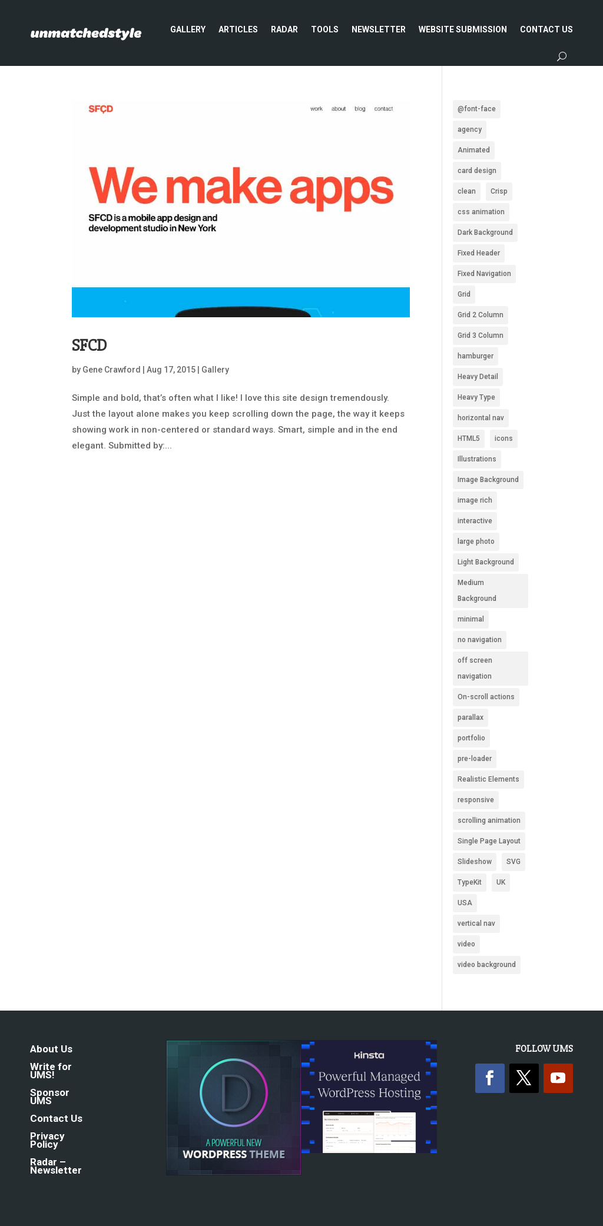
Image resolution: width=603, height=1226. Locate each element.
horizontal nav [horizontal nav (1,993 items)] (481, 418)
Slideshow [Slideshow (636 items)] (475, 862)
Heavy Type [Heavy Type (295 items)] (476, 397)
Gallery (188, 29)
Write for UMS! (51, 1071)
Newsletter (379, 29)
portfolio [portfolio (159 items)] (471, 738)
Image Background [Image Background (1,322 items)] (488, 480)
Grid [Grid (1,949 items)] (464, 294)
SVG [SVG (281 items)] (513, 862)
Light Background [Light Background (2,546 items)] (486, 562)
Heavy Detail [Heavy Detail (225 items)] (478, 377)
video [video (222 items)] (466, 944)
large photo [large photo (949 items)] (476, 541)
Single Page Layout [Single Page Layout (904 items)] (489, 841)
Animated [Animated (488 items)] (474, 150)
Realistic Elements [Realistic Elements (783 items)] (488, 779)
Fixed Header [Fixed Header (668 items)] (479, 253)
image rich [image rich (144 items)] (475, 500)
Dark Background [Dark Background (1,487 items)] (485, 232)
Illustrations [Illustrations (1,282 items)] (477, 459)
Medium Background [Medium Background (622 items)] (477, 591)
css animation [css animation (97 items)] (481, 212)
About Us (51, 1050)
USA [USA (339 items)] (465, 903)
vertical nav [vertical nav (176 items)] (476, 923)
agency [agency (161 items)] (470, 129)
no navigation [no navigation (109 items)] (480, 640)
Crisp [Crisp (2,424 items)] (499, 191)
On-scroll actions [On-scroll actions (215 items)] (486, 697)
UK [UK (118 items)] (500, 882)
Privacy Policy (47, 1141)
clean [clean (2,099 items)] (467, 191)
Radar (284, 29)
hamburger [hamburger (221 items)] (475, 356)
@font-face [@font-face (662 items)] (477, 109)
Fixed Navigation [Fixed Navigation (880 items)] (484, 274)
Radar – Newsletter (56, 1167)
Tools (325, 29)
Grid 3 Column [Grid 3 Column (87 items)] (480, 335)
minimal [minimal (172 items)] (471, 619)
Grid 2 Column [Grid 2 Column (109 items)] (480, 315)
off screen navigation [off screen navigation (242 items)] (475, 668)
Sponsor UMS (49, 1097)
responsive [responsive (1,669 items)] (476, 800)
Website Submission (463, 29)
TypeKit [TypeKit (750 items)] (470, 882)
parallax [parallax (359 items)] (470, 717)
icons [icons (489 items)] (504, 438)
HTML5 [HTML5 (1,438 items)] (469, 438)
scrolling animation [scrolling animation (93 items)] (489, 820)
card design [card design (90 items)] (477, 171)
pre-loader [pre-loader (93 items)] (475, 759)
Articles (238, 29)
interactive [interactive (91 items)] (475, 521)
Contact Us (546, 29)
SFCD (89, 345)
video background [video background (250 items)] (487, 965)
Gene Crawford (111, 369)
